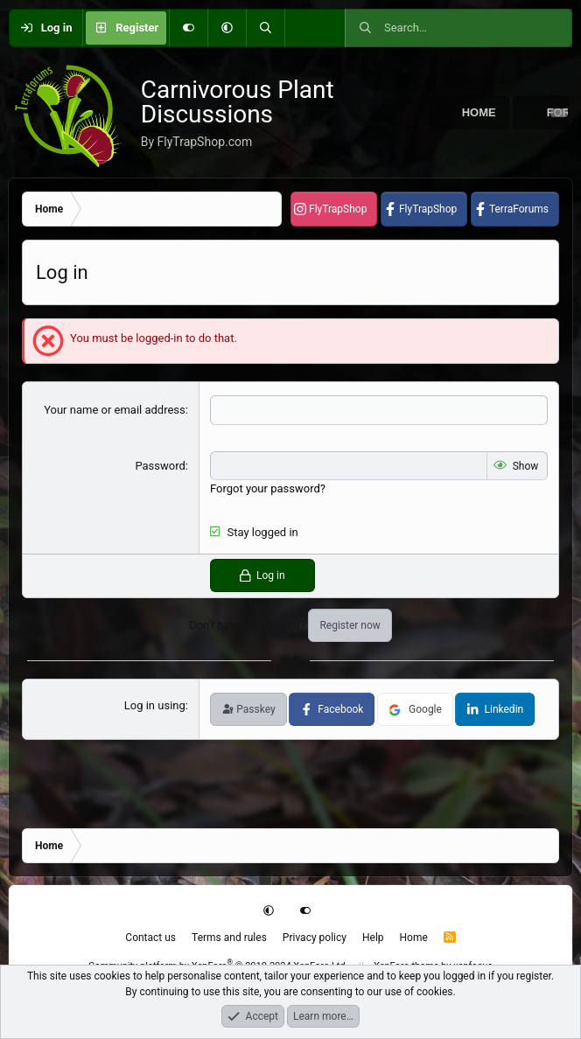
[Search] (265, 28)
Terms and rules (229, 937)
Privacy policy (314, 937)
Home (479, 112)
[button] (226, 28)
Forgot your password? (268, 488)
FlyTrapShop (338, 209)
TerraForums (519, 209)
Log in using (155, 705)
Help (373, 937)
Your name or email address (115, 409)
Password (160, 465)
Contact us (150, 937)
